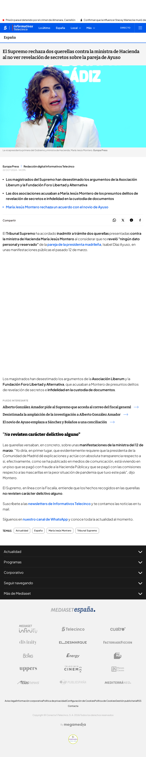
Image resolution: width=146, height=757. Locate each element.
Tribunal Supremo (87, 531)
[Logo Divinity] (28, 642)
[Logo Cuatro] (117, 629)
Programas (73, 562)
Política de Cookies (104, 700)
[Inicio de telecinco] (5, 28)
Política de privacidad (54, 700)
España (38, 531)
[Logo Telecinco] (73, 629)
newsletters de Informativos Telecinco (59, 503)
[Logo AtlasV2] (28, 682)
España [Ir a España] (10, 37)
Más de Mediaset (73, 593)
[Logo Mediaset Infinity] (28, 629)
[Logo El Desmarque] (73, 642)
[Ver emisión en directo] (124, 28)
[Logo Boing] (28, 655)
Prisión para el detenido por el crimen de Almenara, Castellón (40, 20)
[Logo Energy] (73, 655)
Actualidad (22, 531)
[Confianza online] (73, 743)
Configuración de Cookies (80, 700)
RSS (139, 700)
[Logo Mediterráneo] (118, 682)
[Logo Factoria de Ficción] (117, 642)
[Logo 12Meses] (117, 669)
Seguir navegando (73, 583)
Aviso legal (10, 700)
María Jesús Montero (60, 531)
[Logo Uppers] (28, 669)
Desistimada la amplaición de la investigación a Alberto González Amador (65, 414)
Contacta (73, 706)
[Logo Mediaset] (73, 612)
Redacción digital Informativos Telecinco (49, 166)
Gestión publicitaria (126, 700)
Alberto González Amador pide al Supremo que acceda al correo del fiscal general (70, 407)
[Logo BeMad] (118, 655)
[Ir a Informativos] (22, 27)
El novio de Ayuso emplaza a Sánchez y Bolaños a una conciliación (58, 422)
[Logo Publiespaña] (73, 682)
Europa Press (11, 166)
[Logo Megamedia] (75, 725)
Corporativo (73, 572)
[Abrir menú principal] (140, 28)
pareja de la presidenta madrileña (74, 244)
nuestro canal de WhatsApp (45, 519)
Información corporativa (29, 700)
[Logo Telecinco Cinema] (73, 669)
